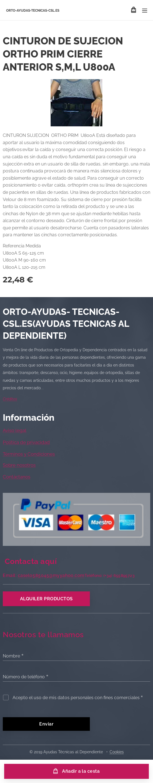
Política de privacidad (26, 442)
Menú (144, 10)
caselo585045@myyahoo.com (51, 575)
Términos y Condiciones (29, 454)
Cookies (117, 752)
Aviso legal (14, 430)
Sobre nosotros (19, 465)
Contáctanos (16, 477)
